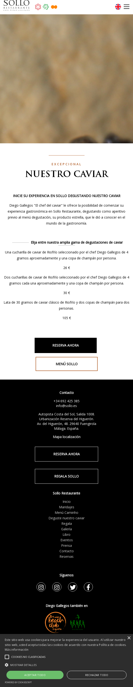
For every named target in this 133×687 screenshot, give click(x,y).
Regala (66, 523)
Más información (17, 650)
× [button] (129, 638)
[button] (66, 664)
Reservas (66, 556)
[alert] (66, 660)
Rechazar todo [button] (96, 675)
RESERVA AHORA (65, 345)
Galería (66, 529)
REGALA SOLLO (66, 476)
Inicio (67, 501)
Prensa (66, 545)
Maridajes (66, 507)
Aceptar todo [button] (35, 675)
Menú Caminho (66, 512)
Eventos (66, 540)
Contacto (66, 551)
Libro (66, 534)
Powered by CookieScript (18, 682)
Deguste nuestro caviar (66, 518)
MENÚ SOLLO (67, 364)
